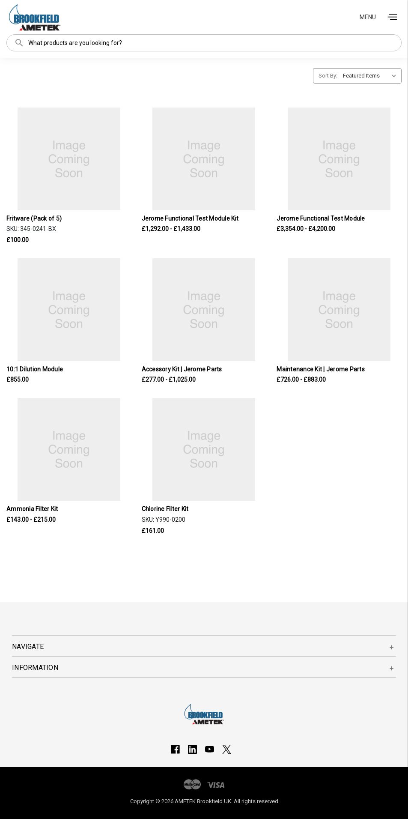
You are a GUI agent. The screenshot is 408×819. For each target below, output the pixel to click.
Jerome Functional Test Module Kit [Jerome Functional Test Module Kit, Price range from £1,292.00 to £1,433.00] (190, 218)
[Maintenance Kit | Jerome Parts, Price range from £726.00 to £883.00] (339, 309)
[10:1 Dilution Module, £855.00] (68, 309)
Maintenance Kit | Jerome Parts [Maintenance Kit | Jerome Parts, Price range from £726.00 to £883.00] (321, 369)
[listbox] (371, 76)
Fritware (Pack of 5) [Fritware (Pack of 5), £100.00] (34, 218)
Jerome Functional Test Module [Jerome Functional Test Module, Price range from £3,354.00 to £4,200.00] (321, 218)
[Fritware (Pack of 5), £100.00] (68, 159)
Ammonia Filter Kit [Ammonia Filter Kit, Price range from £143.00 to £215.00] (32, 508)
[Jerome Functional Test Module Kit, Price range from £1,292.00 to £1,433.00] (204, 159)
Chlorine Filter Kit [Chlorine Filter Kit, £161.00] (165, 508)
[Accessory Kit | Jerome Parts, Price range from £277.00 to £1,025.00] (204, 309)
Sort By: (328, 75)
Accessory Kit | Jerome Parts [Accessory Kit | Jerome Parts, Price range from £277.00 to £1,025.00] (182, 369)
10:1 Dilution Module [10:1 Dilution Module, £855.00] (34, 369)
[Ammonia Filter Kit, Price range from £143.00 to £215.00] (68, 449)
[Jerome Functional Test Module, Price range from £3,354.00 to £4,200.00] (339, 159)
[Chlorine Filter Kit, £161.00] (204, 449)
